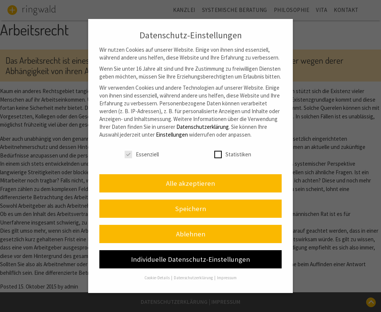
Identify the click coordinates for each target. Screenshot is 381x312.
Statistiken (232, 146)
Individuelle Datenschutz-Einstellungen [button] (190, 251)
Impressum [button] (227, 270)
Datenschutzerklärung (202, 118)
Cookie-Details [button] (157, 270)
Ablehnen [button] (190, 226)
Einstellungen (172, 126)
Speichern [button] (190, 201)
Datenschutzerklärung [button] (194, 270)
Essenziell (142, 146)
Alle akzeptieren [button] (190, 175)
